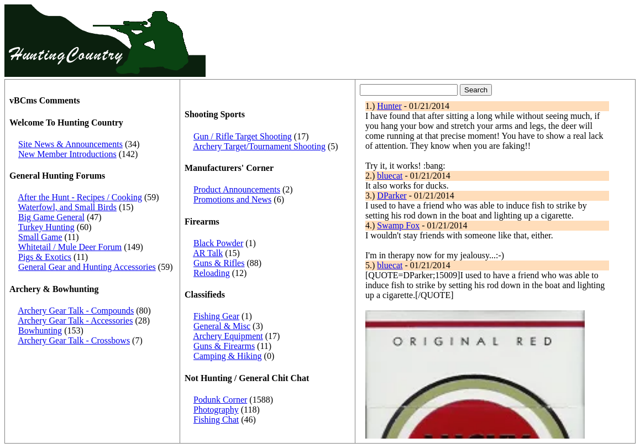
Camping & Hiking (227, 356)
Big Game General (51, 217)
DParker (391, 195)
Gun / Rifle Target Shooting (242, 136)
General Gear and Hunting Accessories (87, 267)
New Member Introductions (67, 154)
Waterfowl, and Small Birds (67, 207)
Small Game (40, 237)
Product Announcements (236, 189)
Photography (216, 409)
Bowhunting (40, 330)
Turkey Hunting (46, 227)
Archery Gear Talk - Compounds (76, 310)
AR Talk (208, 253)
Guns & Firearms (224, 346)
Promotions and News (232, 199)
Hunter (389, 106)
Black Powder (218, 243)
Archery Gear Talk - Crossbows (74, 340)
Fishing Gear (216, 316)
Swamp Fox (398, 225)
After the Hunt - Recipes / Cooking (80, 197)
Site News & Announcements (70, 144)
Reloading (211, 273)
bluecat (389, 175)
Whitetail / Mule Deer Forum (70, 247)
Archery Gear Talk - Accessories (75, 320)
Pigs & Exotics (44, 257)
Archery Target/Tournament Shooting (259, 146)
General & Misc (221, 326)
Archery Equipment (228, 336)
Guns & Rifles (218, 263)
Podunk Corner (220, 399)
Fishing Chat (216, 419)
